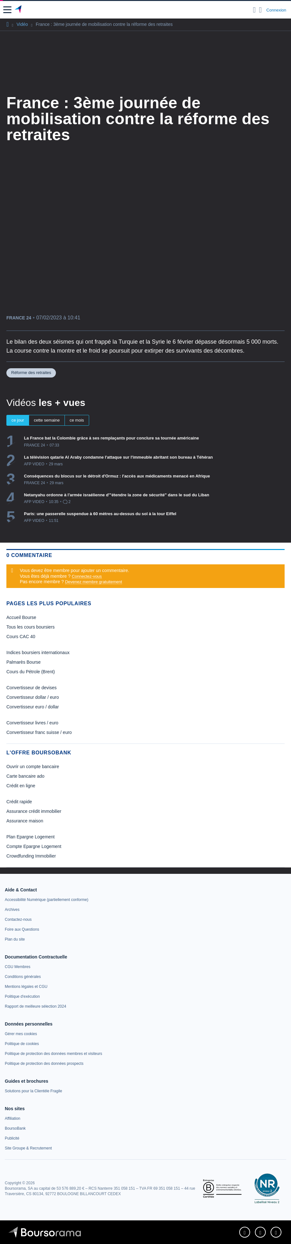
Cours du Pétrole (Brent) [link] (30, 671)
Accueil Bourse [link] (21, 617)
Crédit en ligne (20, 785)
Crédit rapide (19, 801)
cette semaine (47, 420)
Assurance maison (24, 820)
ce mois (77, 420)
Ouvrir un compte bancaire (32, 766)
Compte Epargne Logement (33, 846)
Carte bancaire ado (25, 776)
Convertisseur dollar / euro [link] (32, 697)
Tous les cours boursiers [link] (30, 627)
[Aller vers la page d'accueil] (19, 10)
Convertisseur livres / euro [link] (32, 722)
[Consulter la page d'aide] (260, 10)
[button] (7, 10)
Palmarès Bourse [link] (23, 662)
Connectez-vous (87, 576)
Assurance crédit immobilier (33, 811)
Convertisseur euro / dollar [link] (32, 706)
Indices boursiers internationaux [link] (38, 652)
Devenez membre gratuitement (93, 581)
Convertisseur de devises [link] (31, 687)
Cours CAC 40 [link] (20, 636)
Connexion (276, 10)
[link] (46, 899)
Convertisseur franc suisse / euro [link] (39, 732)
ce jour (17, 420)
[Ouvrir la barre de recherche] (254, 10)
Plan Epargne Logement (30, 836)
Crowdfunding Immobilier (31, 856)
